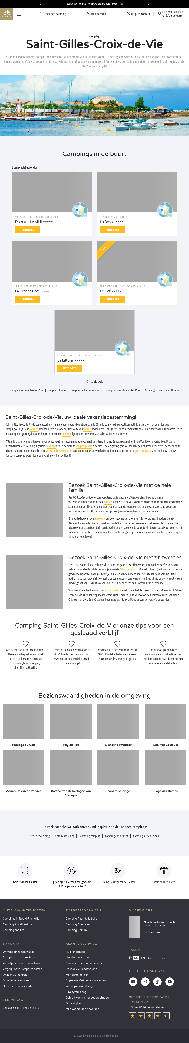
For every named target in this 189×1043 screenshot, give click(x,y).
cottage (51, 446)
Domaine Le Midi (28, 222)
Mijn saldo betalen (77, 974)
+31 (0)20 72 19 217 (28, 1008)
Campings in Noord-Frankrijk (21, 918)
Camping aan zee (13, 930)
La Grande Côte (27, 291)
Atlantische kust (129, 569)
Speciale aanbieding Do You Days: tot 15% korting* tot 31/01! (94, 3)
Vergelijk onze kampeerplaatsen (22, 969)
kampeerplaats (84, 446)
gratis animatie (143, 451)
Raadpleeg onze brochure (19, 957)
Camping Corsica (76, 930)
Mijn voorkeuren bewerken (82, 1009)
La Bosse (107, 222)
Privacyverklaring (76, 992)
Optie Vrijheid (74, 1003)
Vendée (34, 429)
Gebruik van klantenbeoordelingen (87, 997)
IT (170, 958)
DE (163, 958)
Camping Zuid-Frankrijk (17, 924)
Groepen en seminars (16, 980)
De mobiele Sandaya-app (81, 969)
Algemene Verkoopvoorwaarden (86, 980)
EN (143, 958)
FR (156, 958)
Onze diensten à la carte (17, 986)
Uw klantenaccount (78, 957)
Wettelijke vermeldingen (80, 986)
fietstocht (99, 518)
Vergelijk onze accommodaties (21, 963)
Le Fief (105, 291)
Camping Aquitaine (78, 924)
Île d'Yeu (66, 434)
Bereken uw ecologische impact (85, 963)
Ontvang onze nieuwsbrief (19, 951)
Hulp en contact (75, 951)
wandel (87, 429)
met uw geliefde (112, 590)
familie (108, 502)
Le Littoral (65, 360)
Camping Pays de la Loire (81, 918)
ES (149, 958)
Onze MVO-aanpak (15, 974)
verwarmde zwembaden (59, 451)
